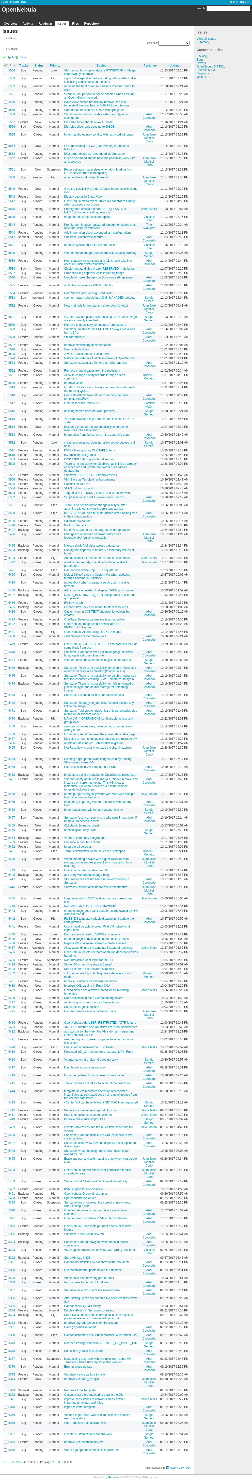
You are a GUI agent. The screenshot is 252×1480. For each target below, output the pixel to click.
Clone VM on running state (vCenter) (88, 964)
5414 (11, 1091)
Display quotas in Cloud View (83, 196)
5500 (11, 513)
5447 (11, 879)
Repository (92, 23)
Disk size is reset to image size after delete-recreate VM (100, 738)
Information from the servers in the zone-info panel (97, 434)
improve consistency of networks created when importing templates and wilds (95, 1400)
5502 (11, 497)
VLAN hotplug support (78, 488)
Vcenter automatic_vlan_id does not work (91, 1059)
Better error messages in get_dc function (90, 1110)
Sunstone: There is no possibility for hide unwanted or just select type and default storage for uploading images (99, 687)
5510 (11, 455)
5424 (11, 1022)
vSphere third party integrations (84, 838)
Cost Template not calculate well (85, 1423)
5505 (11, 484)
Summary (203, 42)
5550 (11, 177)
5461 (11, 779)
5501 (11, 505)
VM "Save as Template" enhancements (89, 479)
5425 (11, 1011)
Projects (14, 1)
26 (13, 1462)
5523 (11, 362)
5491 (11, 570)
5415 (11, 1083)
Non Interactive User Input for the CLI (88, 960)
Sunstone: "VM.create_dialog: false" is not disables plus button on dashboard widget (100, 712)
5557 (11, 122)
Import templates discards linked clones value (94, 1075)
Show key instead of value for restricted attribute (95, 887)
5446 (11, 887)
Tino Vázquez (149, 226)
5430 (11, 985)
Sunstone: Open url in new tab (84, 1234)
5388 (11, 1282)
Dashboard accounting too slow (84, 1067)
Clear (23, 57)
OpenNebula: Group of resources (86, 1193)
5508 (11, 463)
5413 (11, 1102)
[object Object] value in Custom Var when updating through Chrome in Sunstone (97, 576)
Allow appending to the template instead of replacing (98, 947)
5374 (11, 1379)
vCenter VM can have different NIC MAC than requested (101, 1102)
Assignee (150, 65)
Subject (102, 65)
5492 (11, 562)
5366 (11, 1442)
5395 (11, 1234)
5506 (11, 479)
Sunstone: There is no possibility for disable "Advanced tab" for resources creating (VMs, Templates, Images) (100, 677)
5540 (11, 253)
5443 (11, 910)
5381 (11, 1327)
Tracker (24, 65)
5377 (11, 1358)
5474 (11, 683)
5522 (11, 370)
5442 (11, 918)
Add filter (152, 42)
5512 (11, 442)
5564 (11, 70)
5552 (11, 158)
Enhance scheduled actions (82, 842)
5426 (11, 1007)
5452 (11, 846)
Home (4, 1)
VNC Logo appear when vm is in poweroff (91, 1450)
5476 (11, 668)
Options (12, 48)
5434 (11, 964)
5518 (11, 395)
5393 (11, 1250)
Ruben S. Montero (149, 376)
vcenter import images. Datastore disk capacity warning (100, 253)
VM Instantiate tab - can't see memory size (92, 1290)
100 (63, 1462)
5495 (11, 545)
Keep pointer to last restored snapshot (89, 969)
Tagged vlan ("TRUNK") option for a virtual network (97, 493)
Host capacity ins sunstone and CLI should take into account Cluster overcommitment (98, 262)
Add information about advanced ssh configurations (97, 232)
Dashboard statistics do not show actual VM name (97, 1262)
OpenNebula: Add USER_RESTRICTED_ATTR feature (100, 1022)
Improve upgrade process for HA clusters (91, 1323)
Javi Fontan (149, 562)
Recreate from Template (80, 1390)
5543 (11, 232)
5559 (11, 110)
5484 (11, 611)
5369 (11, 1415)
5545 (11, 217)
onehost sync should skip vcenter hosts (90, 245)
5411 (11, 1115)
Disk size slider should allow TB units (88, 122)
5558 (11, 114)
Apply (10, 57)
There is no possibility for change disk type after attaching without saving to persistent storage (95, 506)
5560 (11, 102)
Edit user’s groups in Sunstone (84, 1351)
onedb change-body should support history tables (96, 939)
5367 (11, 1434)
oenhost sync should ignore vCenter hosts (91, 1002)
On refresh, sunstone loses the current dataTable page (100, 734)
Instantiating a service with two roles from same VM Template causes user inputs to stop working (97, 1360)
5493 (11, 558)
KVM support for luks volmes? (83, 1189)
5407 (11, 1143)
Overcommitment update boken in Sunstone (93, 1270)
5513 (11, 434)
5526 (11, 349)
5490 (11, 574)
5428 (11, 998)
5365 (11, 1450)
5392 (11, 1257)
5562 (11, 86)
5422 (11, 1031)
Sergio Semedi (149, 254)
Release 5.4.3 (206, 70)
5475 (11, 675)
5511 (11, 450)
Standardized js (74, 337)
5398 (11, 1210)
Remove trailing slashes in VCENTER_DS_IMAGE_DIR (100, 1343)
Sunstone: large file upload (81, 1007)
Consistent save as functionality (85, 1374)
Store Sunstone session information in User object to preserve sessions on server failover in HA (98, 1316)
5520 (11, 383)
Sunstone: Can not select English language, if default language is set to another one (99, 653)
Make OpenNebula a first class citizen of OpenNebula (99, 358)
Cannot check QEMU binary (82, 1306)
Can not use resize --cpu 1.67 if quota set (91, 570)
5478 (11, 652)
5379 (11, 1343)
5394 (11, 1242)
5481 (11, 632)
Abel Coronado (149, 116)
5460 (11, 794)
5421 (11, 1039)
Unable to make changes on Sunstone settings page (98, 277)
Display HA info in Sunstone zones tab (89, 1310)
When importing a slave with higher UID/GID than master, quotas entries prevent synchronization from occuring (98, 862)
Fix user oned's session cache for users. (90, 1011)
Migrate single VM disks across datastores (92, 545)
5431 (11, 981)
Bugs (200, 59)
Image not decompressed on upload (87, 217)
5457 (11, 817)
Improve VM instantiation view (83, 1442)
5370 (11, 1407)
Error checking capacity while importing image (94, 273)
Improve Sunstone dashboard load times (90, 981)
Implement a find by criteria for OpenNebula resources (99, 774)
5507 (11, 475)
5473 (11, 695)
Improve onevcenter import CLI (84, 1119)
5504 (11, 488)
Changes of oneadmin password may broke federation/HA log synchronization (92, 536)
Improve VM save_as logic (81, 1379)
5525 (11, 354)
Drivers (201, 63)
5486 (11, 602)
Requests (203, 73)
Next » (19, 1462)
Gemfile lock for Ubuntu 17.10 (83, 403)
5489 (11, 582)
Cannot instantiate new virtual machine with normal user (100, 1335)
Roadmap (45, 23)
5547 (11, 201)
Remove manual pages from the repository (92, 370)
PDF (188, 1467)
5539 (11, 260)
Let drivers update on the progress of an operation (97, 530)
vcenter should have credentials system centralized (97, 660)
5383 (11, 1315)
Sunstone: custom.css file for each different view (95, 362)
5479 (11, 644)
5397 (11, 1218)
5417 (11, 1067)
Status (39, 65)
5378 (11, 1351)
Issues (61, 23)
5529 (11, 329)
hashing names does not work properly (89, 411)
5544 (11, 224)
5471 (11, 710)
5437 (11, 947)
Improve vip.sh (73, 383)
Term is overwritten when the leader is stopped (94, 851)
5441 (11, 926)
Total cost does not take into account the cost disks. (98, 1083)
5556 (11, 126)
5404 (11, 1170)
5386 (11, 1298)
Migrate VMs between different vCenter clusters (95, 943)
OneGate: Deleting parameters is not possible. (94, 619)
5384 (11, 1310)
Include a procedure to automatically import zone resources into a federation (96, 428)
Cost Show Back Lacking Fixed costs (88, 293)
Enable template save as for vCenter (88, 1115)
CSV (181, 1467)
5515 (11, 419)
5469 (11, 726)
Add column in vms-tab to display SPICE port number (99, 590)
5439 (11, 939)
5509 (11, 459)
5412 (11, 1110)
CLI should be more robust (81, 825)
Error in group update (78, 1366)
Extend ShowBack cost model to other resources (96, 607)
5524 (11, 358)
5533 (11, 297)
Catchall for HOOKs (77, 484)
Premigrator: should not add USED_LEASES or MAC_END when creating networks (95, 210)
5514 (11, 427)
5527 (11, 345)
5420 (11, 1047)
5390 (11, 1270)
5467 (11, 738)
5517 (11, 403)
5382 (11, 1323)
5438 (11, 943)
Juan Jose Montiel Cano (149, 138)
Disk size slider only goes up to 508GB (89, 126)
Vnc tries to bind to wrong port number (89, 1278)
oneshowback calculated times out (86, 177)
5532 (11, 305)
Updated (175, 65)
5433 (11, 969)
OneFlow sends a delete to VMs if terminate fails (95, 1218)
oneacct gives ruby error (80, 830)
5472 (11, 703)
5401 (11, 1193)
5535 (11, 285)
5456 (11, 825)
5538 (11, 268)
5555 (11, 134)
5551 (11, 169)
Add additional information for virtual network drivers (98, 558)
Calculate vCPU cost (77, 521)
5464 (11, 759)
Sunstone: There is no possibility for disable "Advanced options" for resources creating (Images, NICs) (100, 669)
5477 (11, 660)
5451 (11, 851)
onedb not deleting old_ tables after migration (93, 743)
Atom (173, 1467)
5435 (11, 960)
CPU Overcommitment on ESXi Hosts (89, 1047)
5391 (11, 1262)
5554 (11, 146)
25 (53, 1462)
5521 (11, 375)
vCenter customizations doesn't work (88, 1434)
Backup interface (75, 525)
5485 (11, 607)
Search (200, 8)
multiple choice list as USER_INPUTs (88, 285)
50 (58, 1462)
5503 (11, 493)
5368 (11, 1423)
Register (245, 1)
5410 (11, 1119)
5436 (11, 952)
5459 (11, 802)
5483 (11, 619)
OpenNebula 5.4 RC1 (211, 66)
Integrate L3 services (78, 846)
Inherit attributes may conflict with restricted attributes (99, 134)
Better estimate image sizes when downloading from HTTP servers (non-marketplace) (98, 171)
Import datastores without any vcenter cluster (93, 809)
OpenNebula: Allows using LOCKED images (93, 632)
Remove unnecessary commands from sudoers (95, 325)
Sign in (234, 1)
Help (24, 1)
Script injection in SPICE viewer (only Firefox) (94, 497)
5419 (11, 1051)
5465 (11, 747)
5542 (11, 237)
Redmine (113, 1477)
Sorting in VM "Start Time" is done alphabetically (95, 1181)
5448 (11, 875)
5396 (11, 1226)
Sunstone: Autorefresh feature (83, 237)
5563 (11, 78)
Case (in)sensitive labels (80, 1327)
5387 (11, 1290)
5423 (11, 1027)
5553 (11, 153)
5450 (11, 859)
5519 (11, 387)
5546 (11, 209)
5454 (11, 838)
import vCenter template (80, 1407)
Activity (27, 23)
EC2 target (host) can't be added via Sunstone (94, 153)
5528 (11, 337)
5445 (11, 898)
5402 (11, 1189)
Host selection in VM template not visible (90, 767)
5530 (11, 325)
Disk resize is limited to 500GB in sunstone (92, 934)
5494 (11, 550)
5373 (11, 1390)
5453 (11, 842)
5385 (11, 1306)
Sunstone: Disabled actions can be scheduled (94, 695)
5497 (11, 530)
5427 (11, 1002)
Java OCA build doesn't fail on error (87, 354)
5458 (11, 809)
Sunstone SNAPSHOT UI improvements (90, 475)
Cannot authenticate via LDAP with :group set (94, 110)
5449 (11, 870)
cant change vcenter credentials (85, 636)
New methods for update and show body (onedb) (96, 305)
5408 (11, 1135)
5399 (11, 1202)
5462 (11, 774)
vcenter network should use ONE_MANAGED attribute (99, 297)
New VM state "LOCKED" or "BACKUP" (90, 906)
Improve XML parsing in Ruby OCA (87, 985)
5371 (11, 1399)
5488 (11, 590)
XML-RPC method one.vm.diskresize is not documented (101, 1027)
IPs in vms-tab (73, 602)
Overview (10, 23)
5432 (11, 973)
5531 (11, 317)
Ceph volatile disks (76, 349)
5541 (11, 245)
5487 (11, 595)
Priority (55, 65)
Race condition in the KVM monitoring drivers (93, 998)
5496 (11, 534)
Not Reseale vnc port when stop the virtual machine (98, 747)
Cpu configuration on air (79, 1198)
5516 (11, 411)
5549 (11, 188)
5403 (11, 1181)
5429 (11, 990)
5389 (11, 1278)
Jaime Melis (149, 209)
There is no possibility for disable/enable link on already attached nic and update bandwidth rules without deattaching (100, 467)
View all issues (206, 38)
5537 (11, 273)
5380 (11, 1335)
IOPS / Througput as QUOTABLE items (90, 450)
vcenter (201, 77)
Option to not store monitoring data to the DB (93, 1394)
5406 (11, 1151)
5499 (11, 521)
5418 (11, 1059)
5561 (11, 94)
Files (75, 23)
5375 (11, 1374)
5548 (11, 196)
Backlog (202, 56)
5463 (11, 767)
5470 (11, 718)
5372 (11, 1394)
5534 (11, 293)
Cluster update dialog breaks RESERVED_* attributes (99, 268)
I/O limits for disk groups (80, 455)
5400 (11, 1198)
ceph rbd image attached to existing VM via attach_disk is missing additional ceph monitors (100, 80)
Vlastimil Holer (149, 218)
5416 (11, 1075)
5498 (11, 525)
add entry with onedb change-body (87, 875)
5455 (11, 830)
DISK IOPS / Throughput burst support (89, 459)
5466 (11, 743)
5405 (11, 1158)
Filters (12, 38)
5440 (11, 934)
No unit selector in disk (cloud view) (87, 1282)
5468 (11, 734)
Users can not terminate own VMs (86, 870)
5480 (11, 636)
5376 (11, 1366)
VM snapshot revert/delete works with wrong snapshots (100, 1250)
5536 (11, 277)
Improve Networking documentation (87, 345)
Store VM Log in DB (77, 1257)
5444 (11, 906)
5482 (11, 624)
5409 (11, 1127)
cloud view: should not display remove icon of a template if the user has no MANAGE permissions (96, 103)
